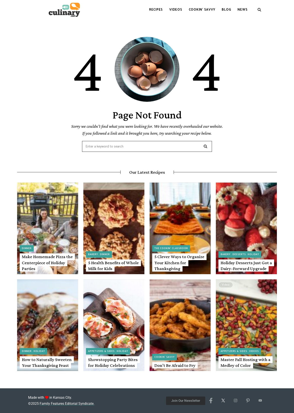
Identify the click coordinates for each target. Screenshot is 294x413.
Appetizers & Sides (101, 351)
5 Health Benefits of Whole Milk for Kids (113, 265)
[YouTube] (260, 400)
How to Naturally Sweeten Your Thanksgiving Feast (47, 362)
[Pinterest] (247, 400)
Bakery (93, 254)
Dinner (27, 248)
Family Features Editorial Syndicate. (67, 404)
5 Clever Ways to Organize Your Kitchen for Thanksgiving (179, 262)
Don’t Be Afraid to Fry (174, 365)
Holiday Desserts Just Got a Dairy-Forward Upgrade (246, 265)
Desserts (239, 254)
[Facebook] (210, 400)
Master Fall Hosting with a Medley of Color (245, 362)
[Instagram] (235, 400)
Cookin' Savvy (164, 357)
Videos (254, 351)
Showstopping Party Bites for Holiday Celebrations (113, 362)
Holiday (253, 254)
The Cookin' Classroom (171, 248)
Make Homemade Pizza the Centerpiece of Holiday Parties (47, 262)
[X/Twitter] (223, 400)
